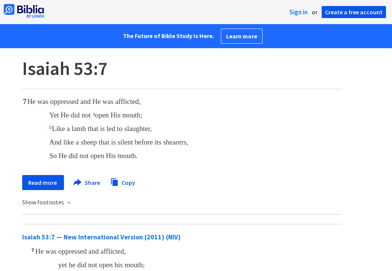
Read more (43, 182)
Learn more (241, 36)
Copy (122, 182)
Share (87, 182)
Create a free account (354, 12)
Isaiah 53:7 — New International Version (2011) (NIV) (101, 237)
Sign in (298, 12)
